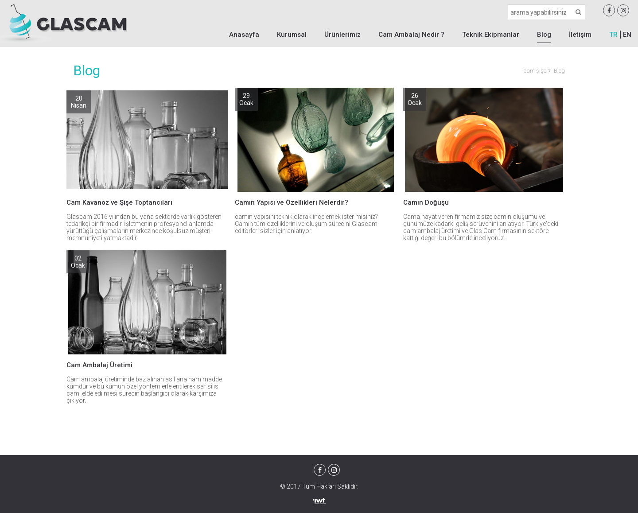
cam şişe (535, 70)
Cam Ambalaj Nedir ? (411, 35)
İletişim (580, 35)
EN (627, 35)
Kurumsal (292, 35)
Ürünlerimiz (342, 35)
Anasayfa (244, 35)
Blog (544, 35)
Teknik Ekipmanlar (490, 35)
